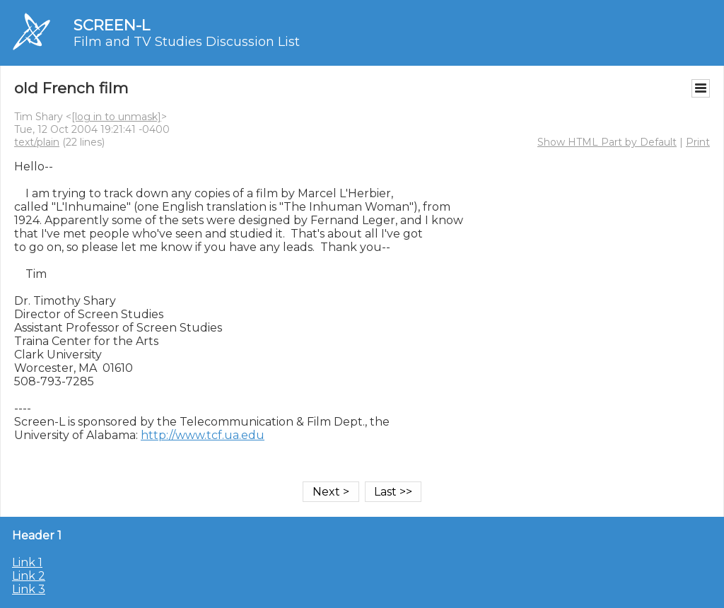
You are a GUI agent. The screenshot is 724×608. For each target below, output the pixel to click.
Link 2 (28, 576)
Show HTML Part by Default (607, 142)
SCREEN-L (112, 25)
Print (698, 142)
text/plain (36, 142)
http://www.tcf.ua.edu (202, 435)
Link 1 (27, 562)
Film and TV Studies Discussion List (187, 41)
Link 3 (28, 589)
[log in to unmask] (116, 116)
